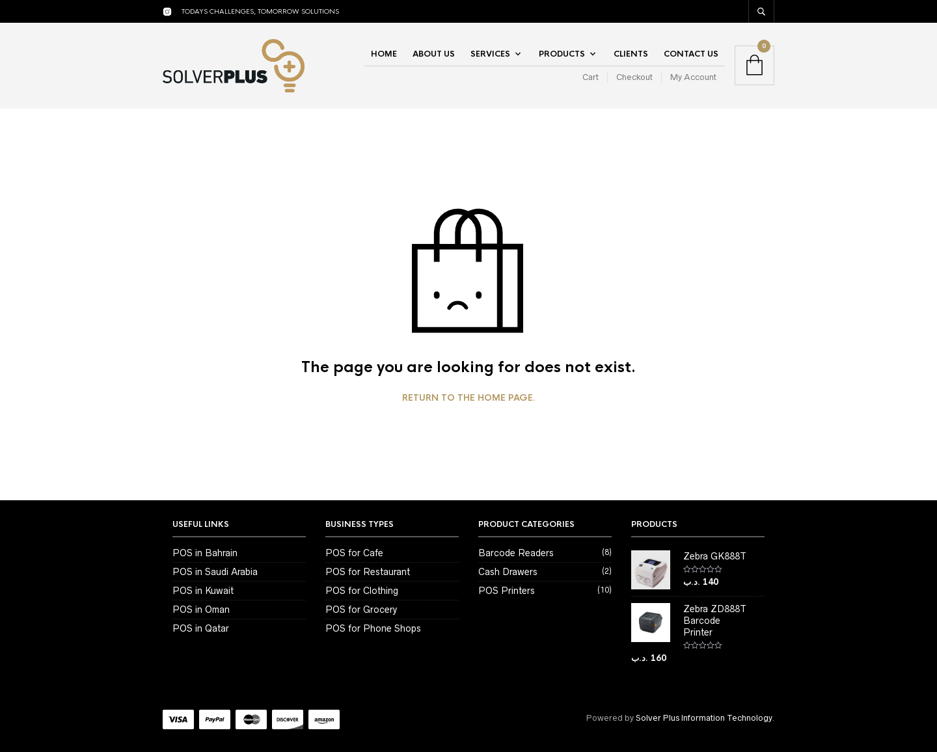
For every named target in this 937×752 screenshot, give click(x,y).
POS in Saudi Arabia (215, 572)
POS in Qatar (200, 628)
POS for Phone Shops (373, 628)
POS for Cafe (354, 553)
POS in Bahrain (205, 553)
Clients (631, 54)
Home (384, 54)
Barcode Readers (516, 553)
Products (562, 54)
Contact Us (691, 54)
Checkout (634, 77)
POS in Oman (201, 609)
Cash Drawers (507, 572)
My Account (693, 77)
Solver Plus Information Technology (704, 718)
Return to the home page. (469, 398)
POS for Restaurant (367, 572)
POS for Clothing (361, 590)
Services (490, 54)
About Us (434, 54)
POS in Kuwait (203, 590)
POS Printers (506, 590)
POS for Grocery (361, 609)
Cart (590, 77)
